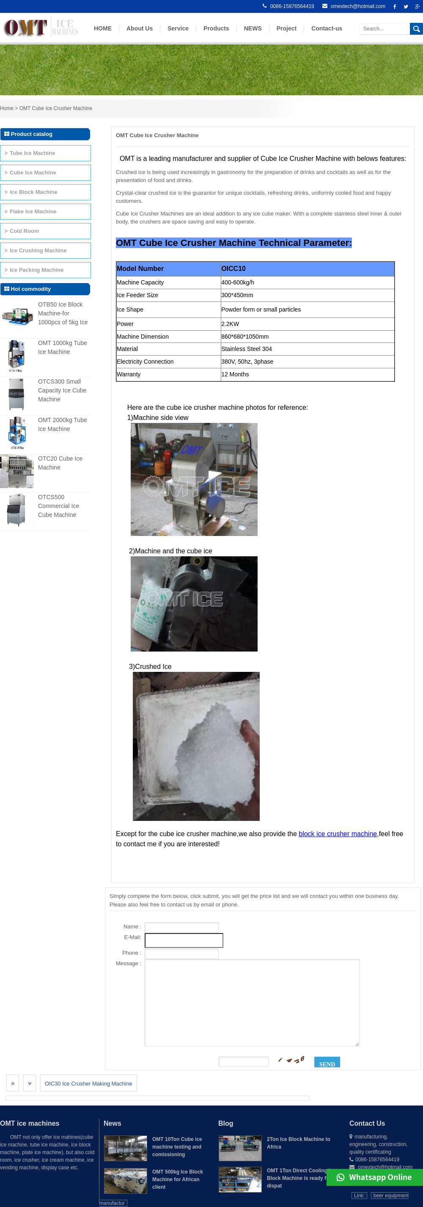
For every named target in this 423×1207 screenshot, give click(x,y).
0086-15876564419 (288, 6)
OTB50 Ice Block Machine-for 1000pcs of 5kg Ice (63, 313)
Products (216, 34)
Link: (359, 1196)
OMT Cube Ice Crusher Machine (56, 108)
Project (286, 34)
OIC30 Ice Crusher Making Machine (88, 1083)
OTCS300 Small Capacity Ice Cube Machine (62, 390)
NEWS (252, 34)
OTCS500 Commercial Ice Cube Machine (58, 506)
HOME (102, 34)
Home (7, 108)
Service (178, 34)
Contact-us (327, 34)
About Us (139, 34)
